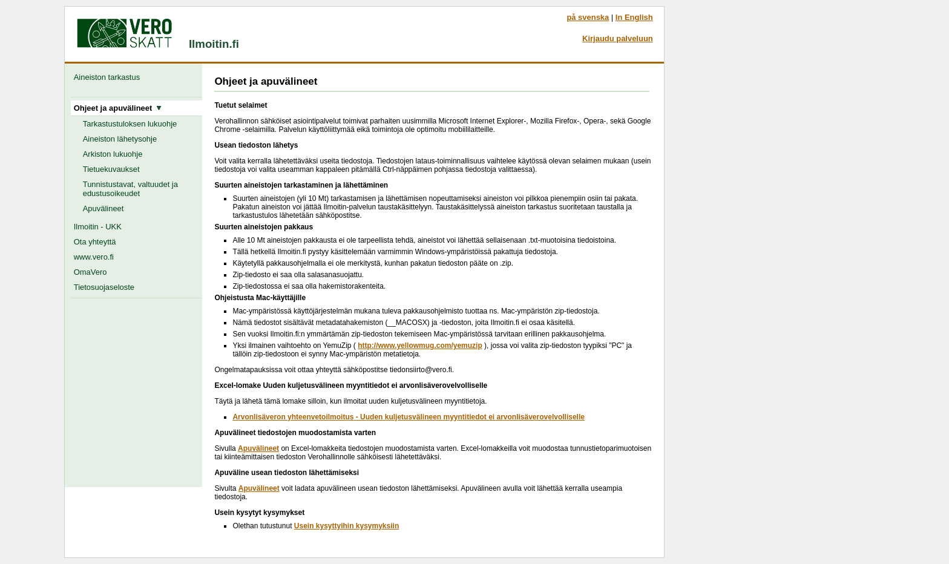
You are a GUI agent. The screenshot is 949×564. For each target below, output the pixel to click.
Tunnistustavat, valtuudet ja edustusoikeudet (130, 189)
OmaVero (90, 272)
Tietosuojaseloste (104, 287)
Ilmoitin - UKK (98, 226)
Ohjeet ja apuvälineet (118, 108)
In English (634, 17)
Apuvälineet (103, 208)
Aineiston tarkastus (109, 77)
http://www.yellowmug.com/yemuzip (420, 345)
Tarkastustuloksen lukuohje (130, 123)
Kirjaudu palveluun (617, 38)
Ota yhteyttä (95, 241)
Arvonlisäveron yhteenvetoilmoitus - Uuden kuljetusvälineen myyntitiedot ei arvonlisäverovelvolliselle (408, 417)
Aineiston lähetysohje (120, 138)
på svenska (587, 17)
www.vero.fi (94, 256)
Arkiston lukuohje (113, 154)
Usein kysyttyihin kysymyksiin (346, 526)
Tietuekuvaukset (111, 169)
